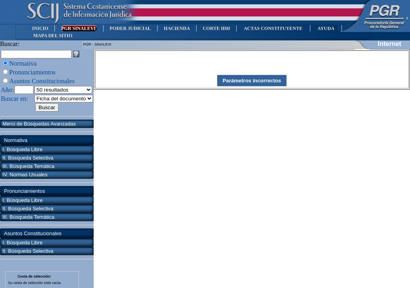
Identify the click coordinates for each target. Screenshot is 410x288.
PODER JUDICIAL (130, 28)
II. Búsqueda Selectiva (27, 158)
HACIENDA (177, 28)
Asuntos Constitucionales (41, 81)
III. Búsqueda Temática (28, 166)
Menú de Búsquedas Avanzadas (39, 124)
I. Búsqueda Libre (22, 149)
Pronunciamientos (32, 72)
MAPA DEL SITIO (53, 35)
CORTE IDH (216, 28)
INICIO (40, 28)
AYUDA (325, 28)
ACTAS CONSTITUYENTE (273, 28)
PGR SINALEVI (79, 28)
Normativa (22, 63)
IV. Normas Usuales (25, 175)
